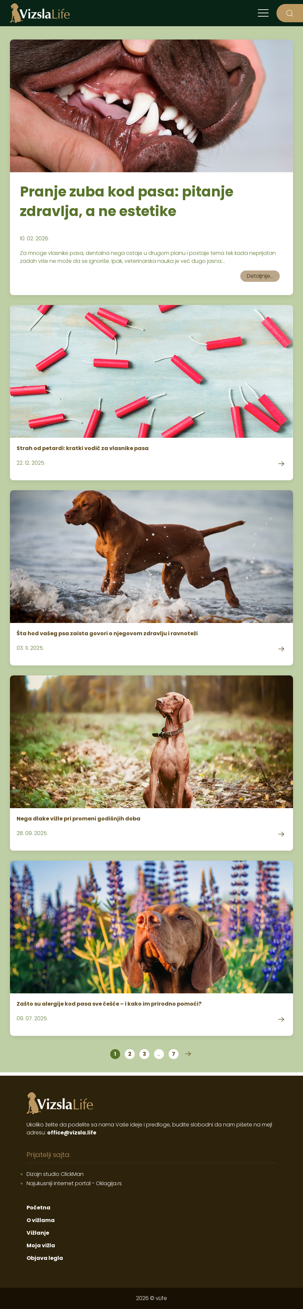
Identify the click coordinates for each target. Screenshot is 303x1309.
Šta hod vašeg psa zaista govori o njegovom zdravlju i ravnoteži (107, 633)
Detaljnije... (260, 276)
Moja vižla (41, 1245)
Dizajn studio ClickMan (55, 1174)
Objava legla (45, 1258)
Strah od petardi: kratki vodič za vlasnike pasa (83, 448)
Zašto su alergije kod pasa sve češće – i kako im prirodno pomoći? (109, 1004)
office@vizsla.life (71, 1132)
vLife (161, 1298)
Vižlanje (38, 1233)
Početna (38, 1207)
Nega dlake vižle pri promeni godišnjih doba (78, 818)
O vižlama (41, 1220)
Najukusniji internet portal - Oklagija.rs (74, 1183)
